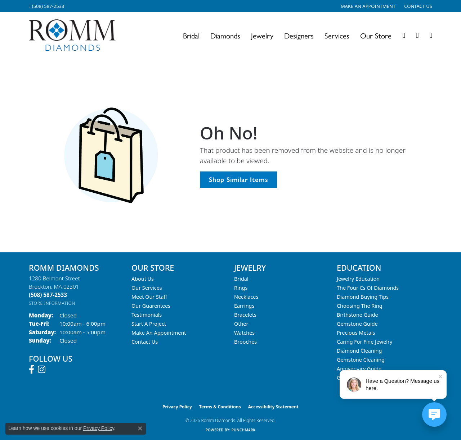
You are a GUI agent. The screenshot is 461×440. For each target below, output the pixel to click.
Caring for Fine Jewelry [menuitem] (364, 341)
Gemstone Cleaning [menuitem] (361, 359)
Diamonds (225, 35)
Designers (299, 35)
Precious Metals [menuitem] (356, 332)
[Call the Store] (48, 294)
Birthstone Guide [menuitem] (357, 314)
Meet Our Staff (149, 296)
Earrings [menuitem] (244, 305)
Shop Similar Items (238, 179)
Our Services (146, 287)
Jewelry (262, 35)
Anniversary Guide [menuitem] (359, 368)
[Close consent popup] (140, 428)
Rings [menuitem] (240, 287)
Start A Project (148, 323)
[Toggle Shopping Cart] (430, 35)
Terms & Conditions (220, 407)
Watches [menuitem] (244, 332)
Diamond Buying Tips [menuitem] (363, 296)
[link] (46, 6)
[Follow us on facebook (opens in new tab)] (31, 369)
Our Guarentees (150, 305)
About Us (142, 278)
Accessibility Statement (273, 407)
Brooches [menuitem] (245, 341)
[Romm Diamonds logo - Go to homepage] (74, 35)
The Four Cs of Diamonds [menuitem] (368, 287)
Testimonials (146, 314)
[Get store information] (52, 303)
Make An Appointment (158, 332)
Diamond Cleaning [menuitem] (359, 350)
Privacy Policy (177, 407)
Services (337, 35)
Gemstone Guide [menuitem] (357, 323)
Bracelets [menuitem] (245, 314)
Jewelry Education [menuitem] (358, 278)
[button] (403, 35)
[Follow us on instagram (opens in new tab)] (41, 369)
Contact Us (144, 341)
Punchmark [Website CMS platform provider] (244, 429)
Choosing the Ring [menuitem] (359, 305)
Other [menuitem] (241, 323)
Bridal (191, 35)
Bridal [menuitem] (241, 278)
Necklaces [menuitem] (246, 296)
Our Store (375, 35)
